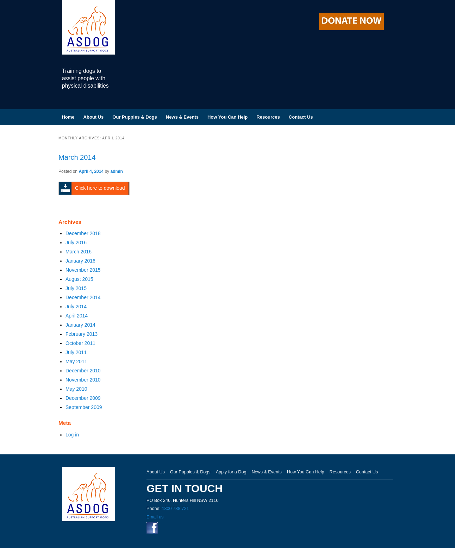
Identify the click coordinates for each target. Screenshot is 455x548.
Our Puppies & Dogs (134, 117)
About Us (93, 117)
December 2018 (83, 233)
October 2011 (80, 343)
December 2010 (83, 370)
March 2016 (79, 251)
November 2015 (83, 270)
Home (68, 117)
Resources (268, 117)
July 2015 (76, 288)
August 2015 (79, 279)
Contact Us (301, 117)
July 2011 (76, 352)
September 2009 (84, 407)
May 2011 (76, 361)
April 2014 (77, 316)
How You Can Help (227, 117)
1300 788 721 (175, 508)
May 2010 (76, 389)
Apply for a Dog (231, 472)
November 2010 (83, 380)
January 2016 (80, 261)
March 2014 (77, 157)
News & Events (182, 117)
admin (116, 171)
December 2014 (83, 297)
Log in (72, 434)
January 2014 (80, 325)
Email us (155, 517)
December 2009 (83, 398)
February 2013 (82, 334)
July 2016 (76, 242)
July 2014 (76, 306)
